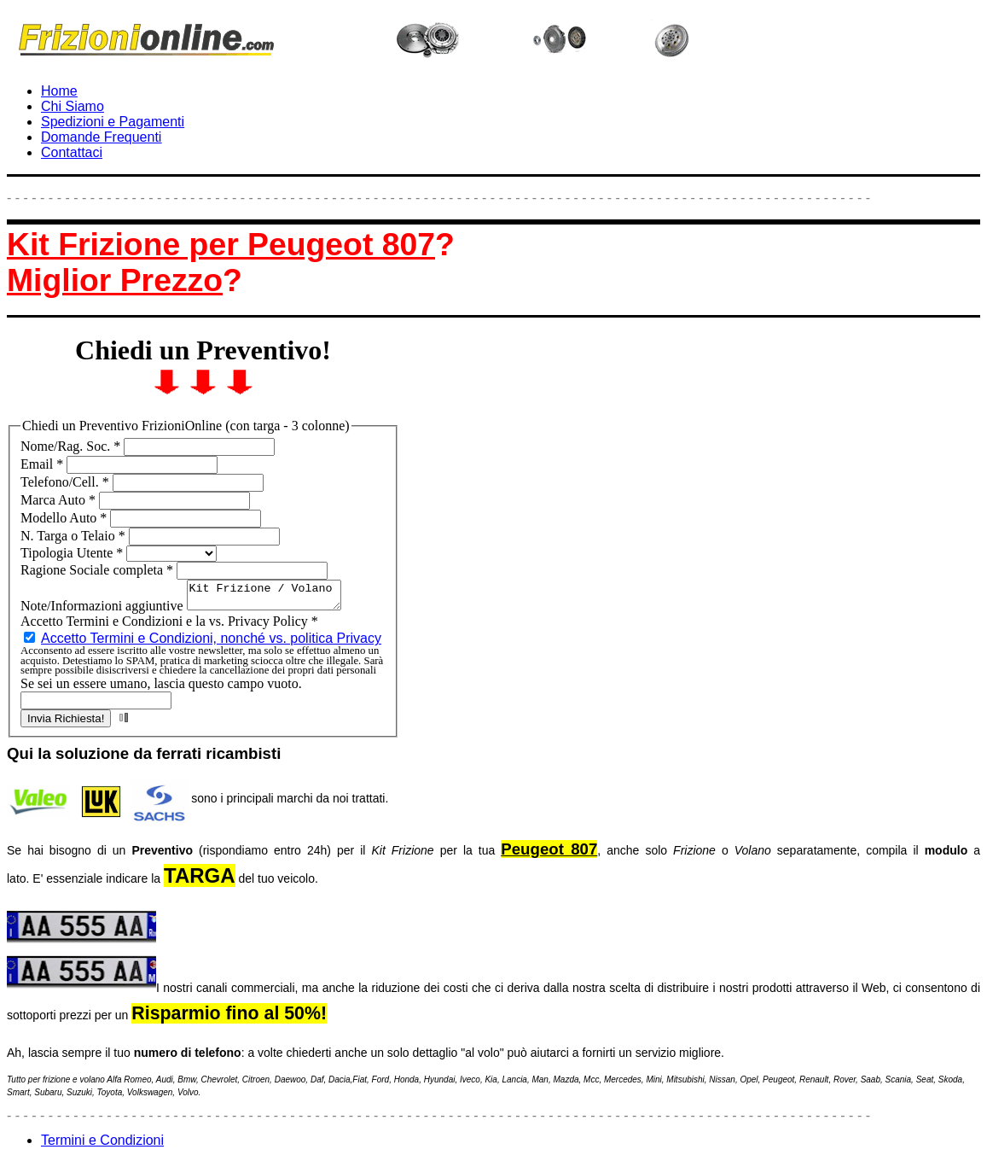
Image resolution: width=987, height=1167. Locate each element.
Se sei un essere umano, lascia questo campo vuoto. (161, 688)
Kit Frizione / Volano (272, 598)
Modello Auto (65, 518)
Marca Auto (59, 500)
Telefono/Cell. (66, 482)
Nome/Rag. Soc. (72, 446)
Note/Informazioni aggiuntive (103, 611)
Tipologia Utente (73, 553)
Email (43, 464)
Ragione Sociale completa (98, 570)
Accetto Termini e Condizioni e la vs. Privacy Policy (169, 626)
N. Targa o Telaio (74, 535)
